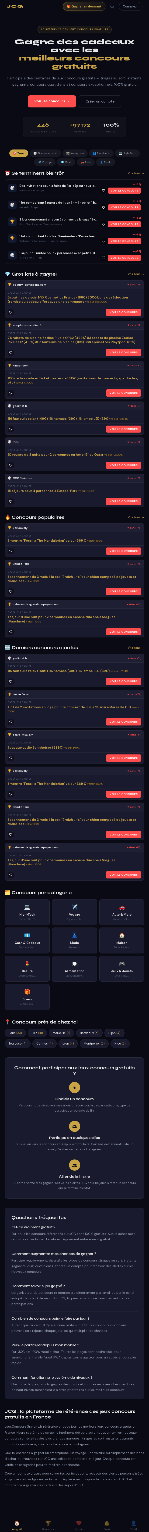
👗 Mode (105, 162)
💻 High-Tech (127, 153)
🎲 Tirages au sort (45, 153)
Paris (15, 1033)
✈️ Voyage (45, 162)
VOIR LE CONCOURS (124, 190)
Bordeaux (89, 1033)
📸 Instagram (75, 153)
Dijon (114, 1033)
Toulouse (18, 1043)
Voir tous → (136, 173)
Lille (37, 1033)
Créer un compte (100, 101)
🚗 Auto (85, 162)
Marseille (61, 1033)
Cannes (44, 1043)
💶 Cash (66, 162)
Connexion (131, 6)
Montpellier (94, 1043)
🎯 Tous (18, 153)
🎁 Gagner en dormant (84, 6)
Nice (120, 1043)
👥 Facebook (101, 153)
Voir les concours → (51, 101)
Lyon (68, 1043)
